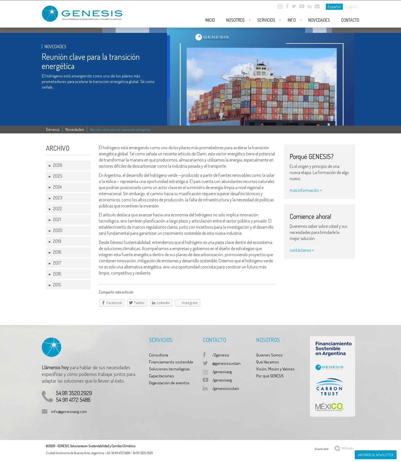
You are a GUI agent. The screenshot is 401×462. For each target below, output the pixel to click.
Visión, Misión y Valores (275, 368)
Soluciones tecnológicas (169, 368)
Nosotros (235, 20)
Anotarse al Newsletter (375, 455)
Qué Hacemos (267, 362)
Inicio (210, 20)
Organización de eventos (169, 382)
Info (292, 20)
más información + (306, 190)
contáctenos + (302, 250)
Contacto (350, 20)
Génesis (53, 129)
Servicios (266, 20)
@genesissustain (226, 363)
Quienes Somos (269, 355)
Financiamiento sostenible (171, 362)
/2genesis (220, 355)
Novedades (319, 20)
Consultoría (158, 355)
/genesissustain (225, 388)
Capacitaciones (161, 375)
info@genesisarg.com (69, 411)
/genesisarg (222, 371)
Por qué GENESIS (270, 375)
